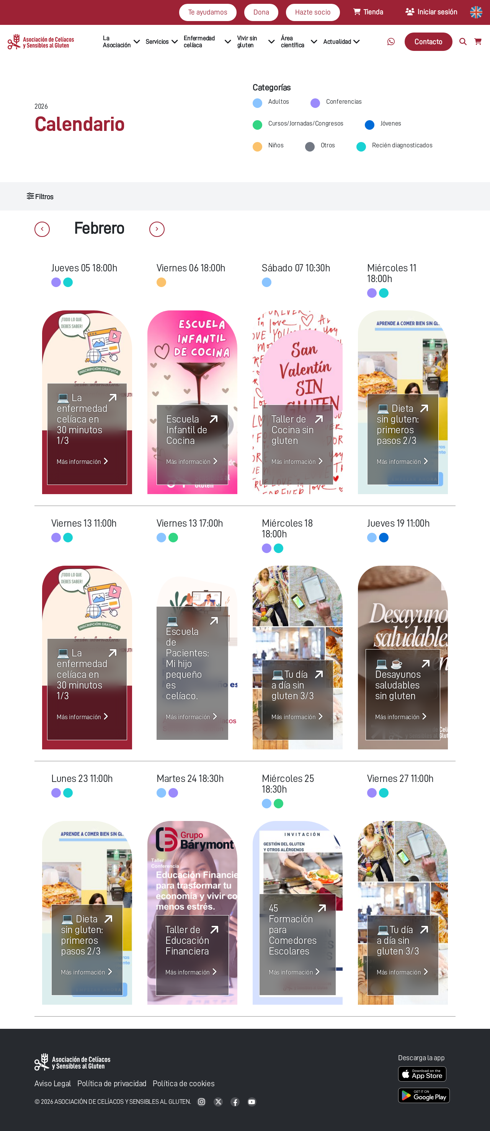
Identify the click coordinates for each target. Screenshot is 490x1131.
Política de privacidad (112, 1084)
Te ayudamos (207, 12)
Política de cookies (183, 1084)
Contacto (429, 41)
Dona (261, 12)
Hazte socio (313, 12)
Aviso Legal (52, 1084)
